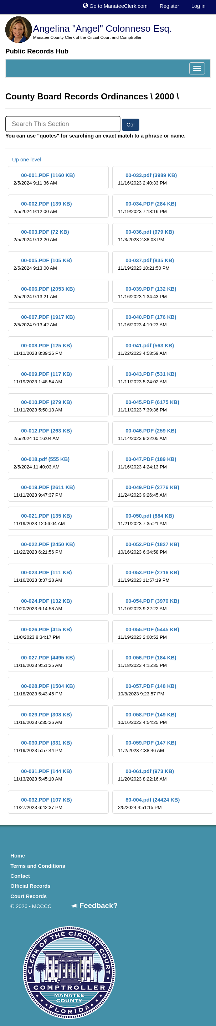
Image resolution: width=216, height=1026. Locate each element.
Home (17, 856)
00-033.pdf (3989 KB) (147, 179)
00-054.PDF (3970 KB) (148, 604)
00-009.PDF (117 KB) (43, 377)
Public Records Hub (36, 51)
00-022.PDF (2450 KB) (44, 548)
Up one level (23, 159)
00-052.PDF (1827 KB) (148, 548)
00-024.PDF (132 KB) (43, 604)
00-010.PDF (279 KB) (43, 406)
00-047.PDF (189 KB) (147, 463)
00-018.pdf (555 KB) (42, 463)
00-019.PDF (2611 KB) (44, 491)
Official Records (30, 886)
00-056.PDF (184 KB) (147, 661)
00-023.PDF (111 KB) (43, 576)
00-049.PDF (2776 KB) (148, 491)
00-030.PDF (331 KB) (43, 746)
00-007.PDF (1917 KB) (44, 320)
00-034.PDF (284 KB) (147, 207)
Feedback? (95, 905)
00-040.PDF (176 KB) (147, 320)
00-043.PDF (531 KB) (147, 377)
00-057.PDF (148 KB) (147, 689)
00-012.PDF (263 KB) (43, 434)
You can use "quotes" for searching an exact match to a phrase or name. (95, 136)
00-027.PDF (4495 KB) (44, 661)
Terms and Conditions (37, 866)
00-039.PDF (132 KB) (147, 292)
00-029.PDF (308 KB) (43, 718)
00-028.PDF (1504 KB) (44, 689)
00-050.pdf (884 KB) (146, 519)
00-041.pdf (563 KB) (146, 349)
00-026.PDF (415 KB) (43, 633)
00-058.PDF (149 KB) (147, 718)
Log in (198, 6)
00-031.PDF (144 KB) (43, 775)
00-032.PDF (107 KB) (43, 803)
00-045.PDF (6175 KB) (148, 406)
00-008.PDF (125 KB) (43, 349)
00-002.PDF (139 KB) (43, 207)
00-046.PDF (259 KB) (147, 434)
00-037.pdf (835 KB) (146, 264)
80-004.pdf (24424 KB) (149, 803)
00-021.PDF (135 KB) (43, 519)
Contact (20, 876)
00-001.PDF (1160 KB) (44, 179)
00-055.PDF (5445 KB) (148, 633)
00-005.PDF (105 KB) (43, 264)
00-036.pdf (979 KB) (146, 235)
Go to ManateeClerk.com (115, 6)
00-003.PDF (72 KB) (41, 235)
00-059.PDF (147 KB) (147, 746)
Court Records (28, 896)
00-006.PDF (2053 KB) (44, 292)
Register (169, 6)
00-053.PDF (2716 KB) (148, 576)
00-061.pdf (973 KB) (146, 775)
